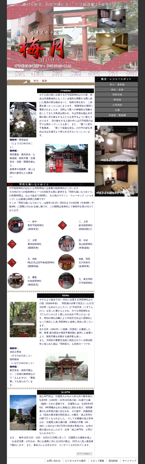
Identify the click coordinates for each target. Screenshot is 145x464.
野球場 (117, 99)
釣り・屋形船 (117, 84)
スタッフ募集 (97, 461)
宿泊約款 (113, 461)
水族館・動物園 (117, 115)
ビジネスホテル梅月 (75, 461)
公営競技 (117, 105)
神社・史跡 (117, 89)
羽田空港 (117, 94)
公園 (117, 110)
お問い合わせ (54, 461)
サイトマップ (129, 461)
